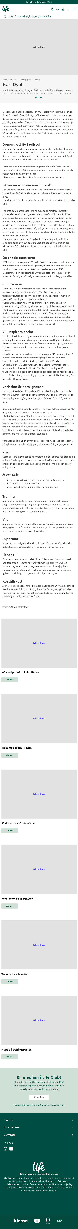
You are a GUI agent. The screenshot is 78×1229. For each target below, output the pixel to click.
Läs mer (9, 680)
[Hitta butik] (52, 9)
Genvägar (38, 1134)
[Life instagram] (5, 1150)
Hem (5, 80)
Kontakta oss (38, 1127)
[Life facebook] (11, 1150)
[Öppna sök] (40, 16)
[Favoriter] (57, 9)
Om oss (38, 1120)
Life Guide (13, 80)
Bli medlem (39, 1097)
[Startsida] (5, 9)
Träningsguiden (26, 80)
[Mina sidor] (63, 9)
